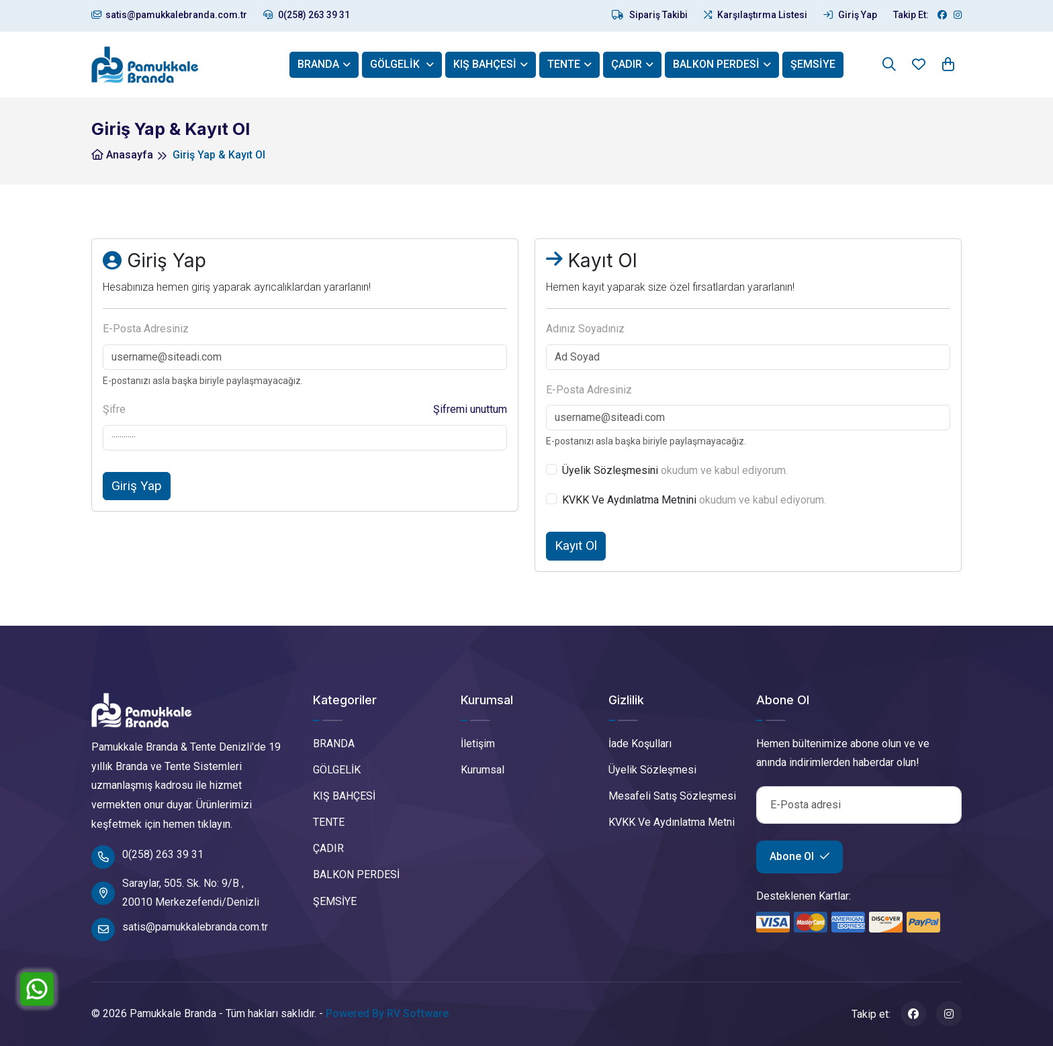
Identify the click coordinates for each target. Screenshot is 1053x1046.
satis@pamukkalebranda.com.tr (169, 14)
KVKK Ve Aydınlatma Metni (671, 822)
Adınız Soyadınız (585, 328)
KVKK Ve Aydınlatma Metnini (629, 499)
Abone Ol (799, 856)
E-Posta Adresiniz (146, 328)
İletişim (478, 743)
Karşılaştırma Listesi (755, 14)
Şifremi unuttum (470, 409)
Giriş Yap (850, 14)
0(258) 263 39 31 (306, 14)
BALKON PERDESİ (716, 64)
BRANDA (318, 64)
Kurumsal (482, 769)
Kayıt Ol (576, 545)
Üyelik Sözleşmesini (610, 470)
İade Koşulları (640, 743)
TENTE (563, 64)
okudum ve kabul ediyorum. (675, 470)
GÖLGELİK (396, 64)
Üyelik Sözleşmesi (652, 769)
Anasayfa (122, 154)
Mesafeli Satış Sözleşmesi (672, 796)
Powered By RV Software (387, 1013)
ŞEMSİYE (812, 64)
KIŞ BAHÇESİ (484, 64)
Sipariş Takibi (650, 14)
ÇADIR (626, 64)
